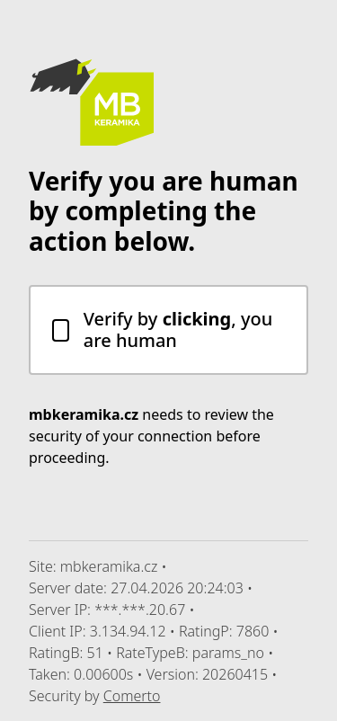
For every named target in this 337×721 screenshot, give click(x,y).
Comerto (132, 696)
